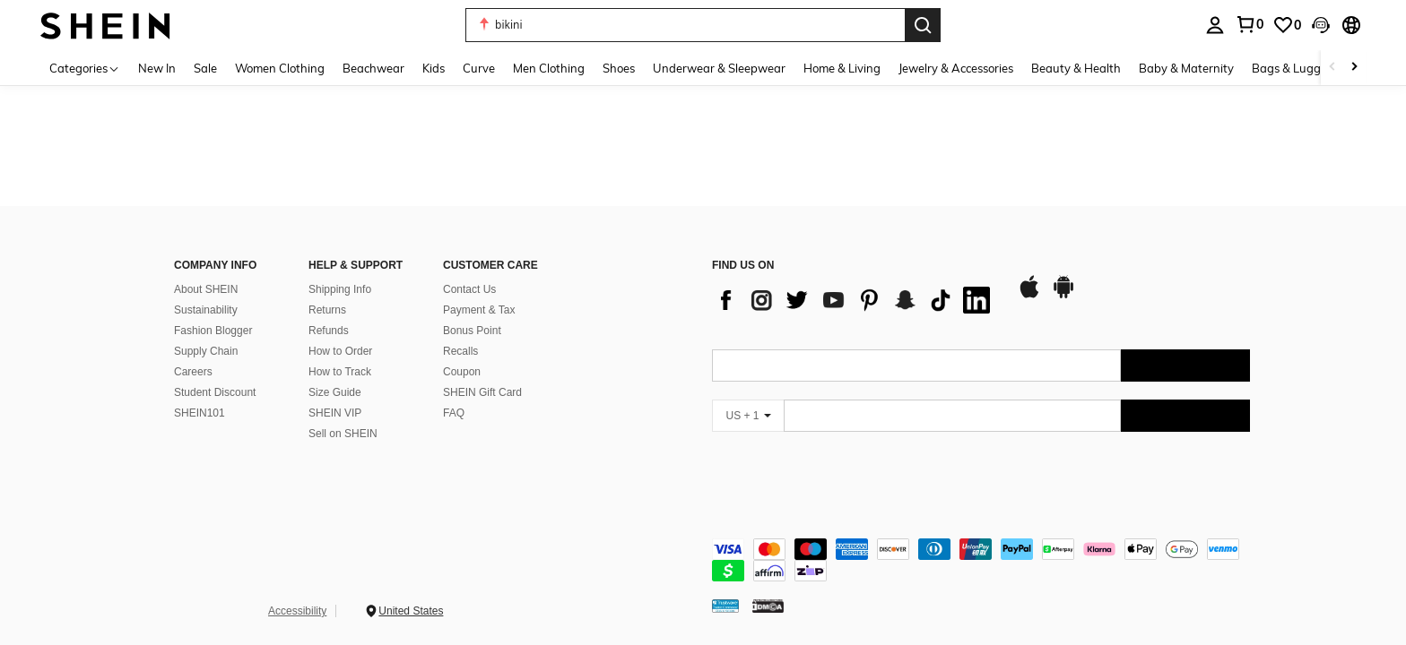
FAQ (453, 413)
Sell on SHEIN (343, 433)
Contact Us (469, 289)
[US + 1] (748, 416)
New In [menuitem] (157, 68)
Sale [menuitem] (205, 68)
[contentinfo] (981, 559)
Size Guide (334, 392)
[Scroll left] (1332, 67)
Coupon (462, 372)
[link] (1249, 24)
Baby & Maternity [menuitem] (1186, 68)
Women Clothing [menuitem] (280, 68)
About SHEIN (206, 289)
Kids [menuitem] (433, 68)
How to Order (340, 351)
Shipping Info (339, 289)
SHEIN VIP (334, 413)
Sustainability (206, 310)
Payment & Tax (479, 310)
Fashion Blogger (213, 330)
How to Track (339, 372)
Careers (193, 372)
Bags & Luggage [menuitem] (1296, 68)
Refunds (328, 330)
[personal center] (1215, 25)
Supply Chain (206, 351)
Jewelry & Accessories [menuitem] (955, 68)
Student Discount (215, 392)
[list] (855, 300)
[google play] (1063, 295)
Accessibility (297, 611)
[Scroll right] (1354, 67)
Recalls (460, 351)
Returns (327, 310)
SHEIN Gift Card (482, 392)
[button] (685, 25)
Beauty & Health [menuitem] (1076, 68)
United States (410, 611)
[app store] (1029, 295)
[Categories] (84, 67)
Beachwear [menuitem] (373, 68)
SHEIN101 (199, 413)
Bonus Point (472, 330)
